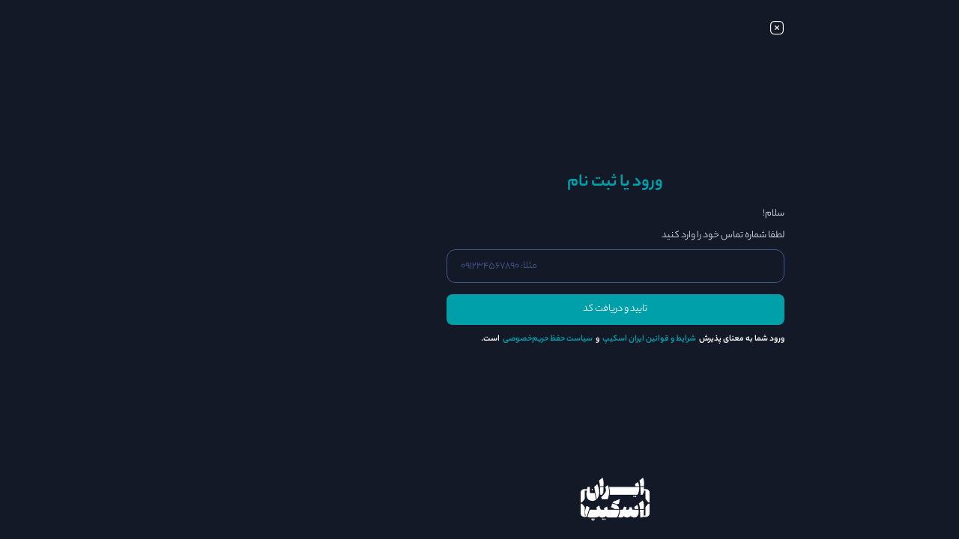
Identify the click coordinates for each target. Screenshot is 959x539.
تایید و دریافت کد (479, 309)
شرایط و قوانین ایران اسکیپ (513, 339)
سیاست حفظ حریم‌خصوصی (412, 339)
